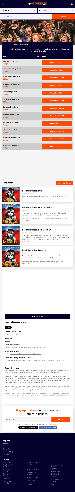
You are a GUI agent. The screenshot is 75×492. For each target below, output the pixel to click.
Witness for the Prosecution (56, 480)
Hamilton (6, 479)
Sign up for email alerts (12, 360)
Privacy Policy (8, 451)
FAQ (4, 446)
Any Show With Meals (8, 466)
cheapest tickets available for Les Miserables (24, 347)
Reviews (7, 341)
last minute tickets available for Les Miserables (25, 354)
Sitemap (6, 454)
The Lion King (56, 474)
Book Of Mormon (6, 475)
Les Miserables (32, 467)
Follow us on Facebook (48, 427)
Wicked (53, 477)
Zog (52, 484)
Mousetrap (31, 480)
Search (63, 17)
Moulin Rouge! (32, 477)
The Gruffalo (55, 471)
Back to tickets (37, 316)
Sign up (61, 420)
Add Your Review (65, 183)
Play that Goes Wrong (32, 484)
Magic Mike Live (32, 469)
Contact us (7, 449)
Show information (21, 44)
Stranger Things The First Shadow (57, 467)
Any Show (6, 462)
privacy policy (53, 424)
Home (5, 443)
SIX (52, 462)
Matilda (30, 475)
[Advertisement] (37, 164)
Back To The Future (7, 470)
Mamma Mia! (32, 472)
